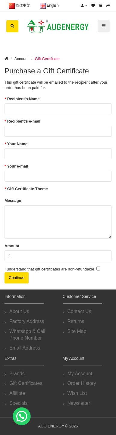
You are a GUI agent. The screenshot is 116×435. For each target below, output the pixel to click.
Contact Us (79, 311)
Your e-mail (17, 166)
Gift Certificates (25, 383)
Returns (75, 321)
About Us (19, 311)
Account (21, 58)
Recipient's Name (23, 99)
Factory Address (26, 321)
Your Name (17, 144)
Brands (17, 373)
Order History (81, 383)
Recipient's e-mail (23, 121)
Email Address (24, 347)
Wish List (77, 393)
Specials (18, 403)
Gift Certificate (47, 58)
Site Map (76, 331)
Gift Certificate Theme (27, 189)
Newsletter (78, 403)
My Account (79, 373)
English (49, 6)
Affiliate (17, 393)
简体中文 (19, 6)
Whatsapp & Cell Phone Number (27, 335)
